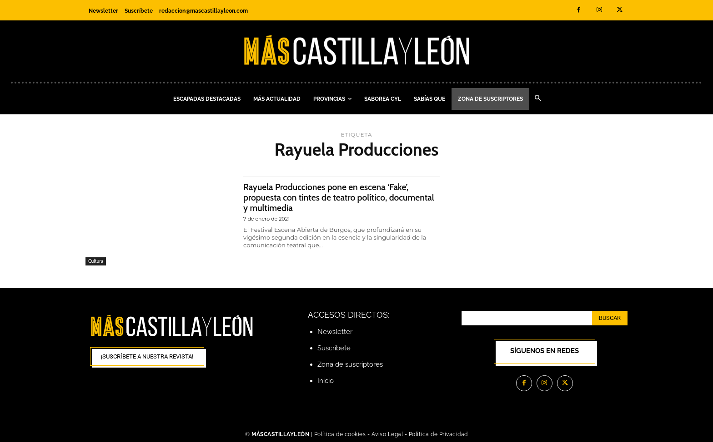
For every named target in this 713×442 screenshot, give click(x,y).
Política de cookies (340, 434)
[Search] (610, 318)
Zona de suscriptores (350, 364)
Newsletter (334, 332)
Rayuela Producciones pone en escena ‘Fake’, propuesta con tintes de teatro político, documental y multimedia (333, 197)
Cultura (95, 261)
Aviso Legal (388, 434)
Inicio (325, 381)
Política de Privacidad (438, 434)
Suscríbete (334, 348)
